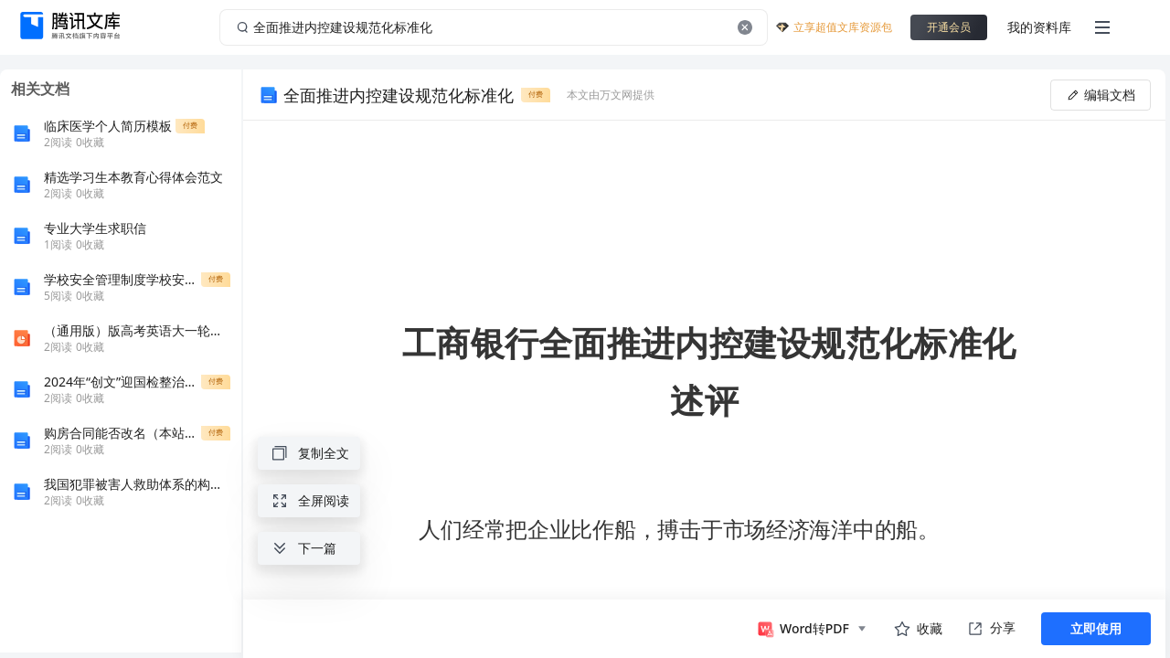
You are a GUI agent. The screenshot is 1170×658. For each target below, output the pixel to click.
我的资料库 (1039, 27)
